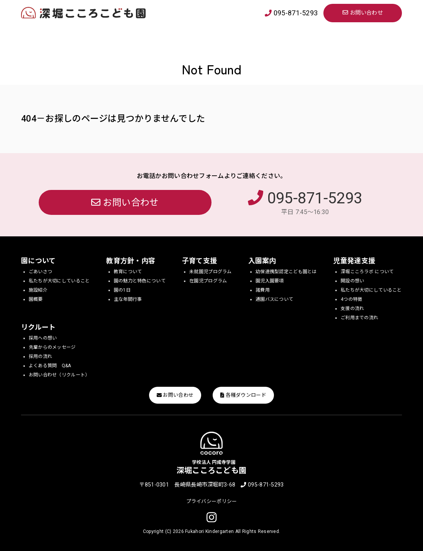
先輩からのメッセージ (52, 347)
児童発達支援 (354, 261)
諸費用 (263, 290)
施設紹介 (38, 290)
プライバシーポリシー (211, 501)
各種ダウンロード (243, 395)
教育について (128, 271)
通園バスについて (274, 299)
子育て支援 (199, 261)
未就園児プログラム (210, 271)
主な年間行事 (128, 299)
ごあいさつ (40, 271)
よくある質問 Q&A (50, 365)
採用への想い (43, 338)
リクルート (38, 327)
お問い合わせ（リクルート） (59, 375)
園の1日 (122, 290)
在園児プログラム (208, 281)
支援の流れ (352, 308)
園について (38, 261)
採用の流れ (40, 356)
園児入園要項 (270, 281)
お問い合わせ (125, 202)
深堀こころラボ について (367, 271)
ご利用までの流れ (359, 317)
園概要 (36, 299)
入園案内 (262, 261)
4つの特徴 (351, 299)
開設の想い (352, 281)
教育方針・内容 (130, 261)
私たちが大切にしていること (59, 281)
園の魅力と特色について (140, 281)
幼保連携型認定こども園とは (286, 271)
